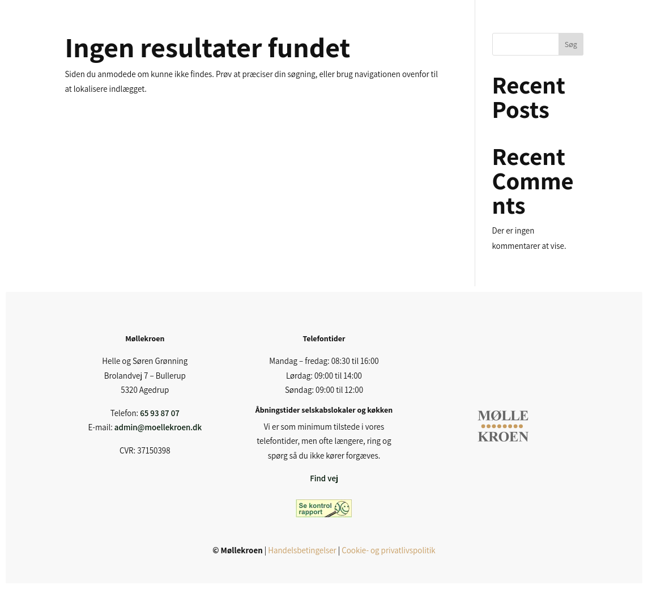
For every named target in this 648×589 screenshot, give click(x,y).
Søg (571, 44)
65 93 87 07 (160, 413)
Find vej (324, 478)
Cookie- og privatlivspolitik (388, 550)
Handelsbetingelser (302, 550)
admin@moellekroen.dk (158, 427)
